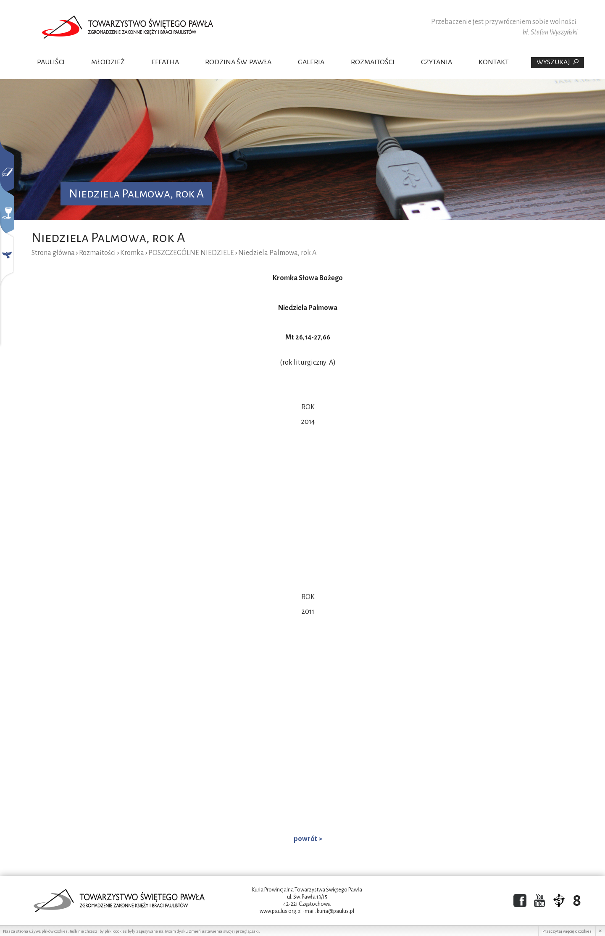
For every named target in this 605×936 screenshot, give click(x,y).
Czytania (436, 62)
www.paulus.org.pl (281, 911)
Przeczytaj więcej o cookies (567, 931)
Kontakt (494, 62)
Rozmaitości (373, 62)
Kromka (132, 253)
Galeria (311, 62)
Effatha (165, 62)
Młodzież (108, 62)
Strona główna (53, 253)
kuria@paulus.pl (335, 911)
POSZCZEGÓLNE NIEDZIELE (191, 253)
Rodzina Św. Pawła (238, 62)
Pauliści (51, 62)
